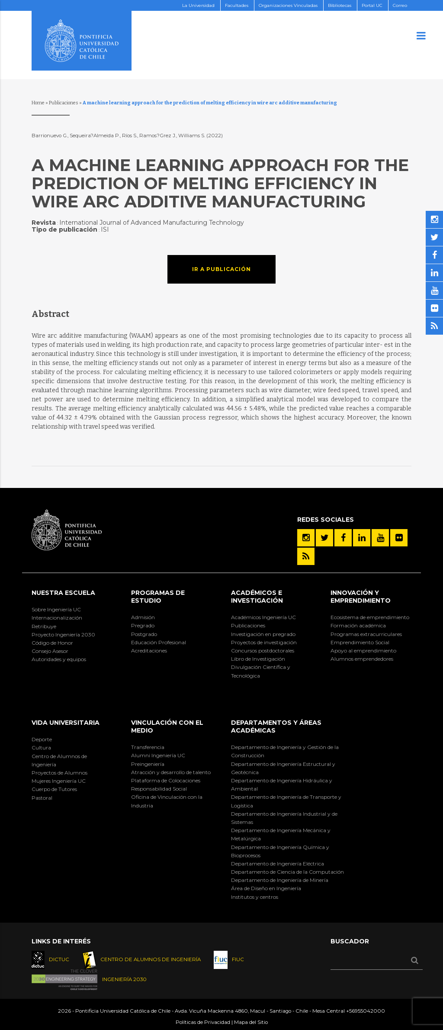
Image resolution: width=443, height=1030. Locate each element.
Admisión (143, 617)
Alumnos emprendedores (362, 658)
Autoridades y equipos (59, 659)
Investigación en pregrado (263, 634)
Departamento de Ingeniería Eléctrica (277, 863)
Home (38, 103)
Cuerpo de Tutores (54, 789)
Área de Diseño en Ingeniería (266, 888)
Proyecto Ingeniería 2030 (63, 634)
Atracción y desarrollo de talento (171, 772)
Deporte (42, 739)
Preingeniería (147, 764)
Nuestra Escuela (63, 593)
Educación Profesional (158, 642)
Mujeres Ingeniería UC (59, 781)
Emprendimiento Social (360, 642)
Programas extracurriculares (366, 634)
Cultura (41, 747)
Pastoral (42, 797)
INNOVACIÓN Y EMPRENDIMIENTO (361, 596)
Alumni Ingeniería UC (158, 755)
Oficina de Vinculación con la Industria (166, 801)
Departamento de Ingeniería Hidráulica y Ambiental (281, 784)
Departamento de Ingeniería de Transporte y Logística (286, 801)
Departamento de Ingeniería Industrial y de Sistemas (284, 817)
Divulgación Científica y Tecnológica (260, 671)
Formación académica (358, 625)
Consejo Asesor (50, 651)
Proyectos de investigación (264, 642)
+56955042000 (365, 1011)
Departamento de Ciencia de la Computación (287, 872)
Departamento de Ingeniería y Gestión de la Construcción (285, 751)
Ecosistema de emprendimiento (370, 617)
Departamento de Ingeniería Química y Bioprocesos (280, 851)
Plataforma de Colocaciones (165, 780)
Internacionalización (57, 617)
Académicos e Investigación (257, 596)
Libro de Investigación (258, 658)
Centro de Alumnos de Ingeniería (59, 760)
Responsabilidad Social (159, 788)
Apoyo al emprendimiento (363, 650)
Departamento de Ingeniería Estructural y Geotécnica (283, 768)
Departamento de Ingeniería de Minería (279, 880)
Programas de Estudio (158, 596)
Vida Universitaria (66, 722)
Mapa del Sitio (251, 1022)
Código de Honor (52, 642)
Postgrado (144, 634)
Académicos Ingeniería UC (263, 617)
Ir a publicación (221, 269)
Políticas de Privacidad (203, 1022)
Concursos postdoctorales (262, 650)
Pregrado (142, 625)
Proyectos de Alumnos (59, 772)
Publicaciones (63, 103)
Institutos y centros (254, 897)
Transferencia (147, 747)
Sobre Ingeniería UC (56, 609)
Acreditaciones (149, 650)
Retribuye (44, 626)
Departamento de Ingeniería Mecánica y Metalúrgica (281, 834)
